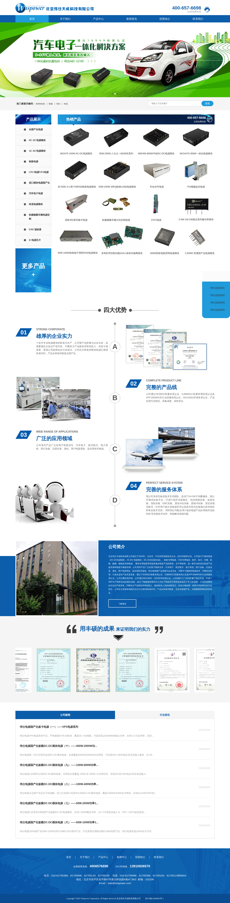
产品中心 (98, 18)
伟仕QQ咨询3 (217, 302)
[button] (112, 94)
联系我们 (198, 18)
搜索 (207, 103)
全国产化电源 (36, 129)
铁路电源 (33, 161)
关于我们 (65, 18)
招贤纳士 (164, 18)
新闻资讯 (131, 18)
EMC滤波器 (35, 229)
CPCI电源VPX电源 (39, 172)
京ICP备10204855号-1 (154, 898)
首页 (32, 18)
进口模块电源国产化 (39, 183)
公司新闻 (65, 714)
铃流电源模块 (36, 204)
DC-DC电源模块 (37, 140)
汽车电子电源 (36, 193)
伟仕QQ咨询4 (217, 309)
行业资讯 (165, 714)
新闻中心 (122, 857)
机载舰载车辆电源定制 (39, 217)
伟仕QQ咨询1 (217, 288)
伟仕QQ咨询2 (217, 295)
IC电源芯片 (35, 240)
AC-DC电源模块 (37, 151)
